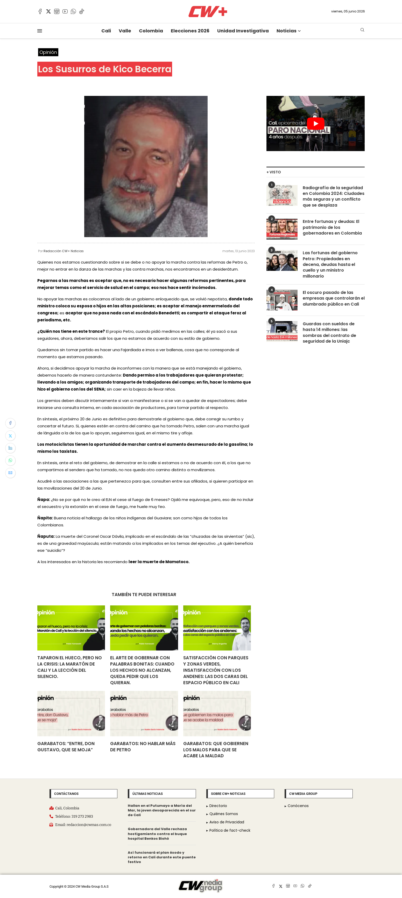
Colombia (151, 30)
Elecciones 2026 (190, 30)
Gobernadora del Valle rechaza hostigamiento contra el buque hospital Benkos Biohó (157, 833)
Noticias (287, 30)
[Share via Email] (10, 473)
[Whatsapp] (73, 11)
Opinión (48, 52)
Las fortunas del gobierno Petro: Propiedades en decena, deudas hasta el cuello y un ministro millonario (330, 264)
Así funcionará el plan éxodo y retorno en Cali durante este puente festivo (162, 857)
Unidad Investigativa (243, 30)
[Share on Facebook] (10, 423)
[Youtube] (65, 11)
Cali (106, 30)
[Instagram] (57, 11)
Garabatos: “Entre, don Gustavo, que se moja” (66, 746)
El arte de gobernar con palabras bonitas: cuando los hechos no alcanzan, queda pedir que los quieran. (142, 670)
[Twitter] (48, 11)
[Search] (362, 30)
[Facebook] (40, 11)
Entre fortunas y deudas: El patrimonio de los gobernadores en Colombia (332, 227)
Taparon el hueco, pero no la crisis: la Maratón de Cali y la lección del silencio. (69, 667)
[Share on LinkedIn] (10, 448)
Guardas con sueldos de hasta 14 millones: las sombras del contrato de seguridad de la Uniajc (329, 332)
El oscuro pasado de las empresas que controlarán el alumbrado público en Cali (334, 298)
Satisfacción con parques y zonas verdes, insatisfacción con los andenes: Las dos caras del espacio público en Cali (215, 670)
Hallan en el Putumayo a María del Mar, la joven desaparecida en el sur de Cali (162, 810)
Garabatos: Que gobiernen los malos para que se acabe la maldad (215, 749)
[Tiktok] (81, 11)
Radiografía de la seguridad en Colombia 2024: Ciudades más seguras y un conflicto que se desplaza (333, 196)
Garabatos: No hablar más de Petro (142, 746)
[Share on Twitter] (10, 435)
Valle (125, 30)
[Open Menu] (39, 31)
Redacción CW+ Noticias (64, 251)
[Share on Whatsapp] (10, 460)
